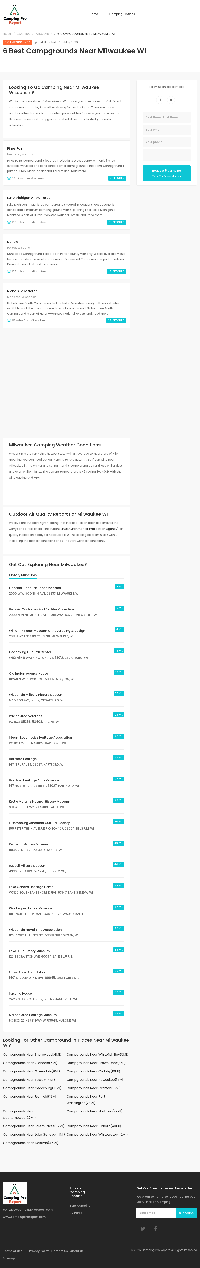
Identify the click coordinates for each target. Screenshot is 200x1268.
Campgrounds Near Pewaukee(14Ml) (96, 1079)
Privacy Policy (39, 1251)
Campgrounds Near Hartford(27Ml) (95, 1111)
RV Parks (76, 1213)
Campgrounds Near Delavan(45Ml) (31, 1143)
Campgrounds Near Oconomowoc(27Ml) (19, 1114)
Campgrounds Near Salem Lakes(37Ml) (34, 1126)
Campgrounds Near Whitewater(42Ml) (97, 1134)
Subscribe (186, 1213)
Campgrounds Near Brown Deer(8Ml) (96, 1063)
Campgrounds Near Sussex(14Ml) (29, 1079)
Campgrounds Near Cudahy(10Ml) (93, 1071)
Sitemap (9, 1258)
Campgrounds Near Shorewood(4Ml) (32, 1054)
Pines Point (16, 148)
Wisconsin (44, 34)
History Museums (23, 575)
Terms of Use (12, 1251)
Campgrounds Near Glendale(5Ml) (30, 1063)
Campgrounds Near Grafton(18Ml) (94, 1088)
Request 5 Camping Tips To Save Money (166, 173)
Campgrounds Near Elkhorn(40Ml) (94, 1126)
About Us (77, 1251)
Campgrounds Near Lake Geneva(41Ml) (34, 1134)
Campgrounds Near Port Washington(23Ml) (86, 1099)
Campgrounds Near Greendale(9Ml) (31, 1071)
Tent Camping (80, 1206)
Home (94, 14)
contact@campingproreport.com (28, 1210)
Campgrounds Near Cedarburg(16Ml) (32, 1088)
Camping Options (122, 14)
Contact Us (59, 1251)
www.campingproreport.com (24, 1217)
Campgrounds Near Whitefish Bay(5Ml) (97, 1054)
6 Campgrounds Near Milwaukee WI (86, 34)
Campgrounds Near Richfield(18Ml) (30, 1096)
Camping (24, 34)
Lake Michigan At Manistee (28, 197)
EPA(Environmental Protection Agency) (90, 529)
